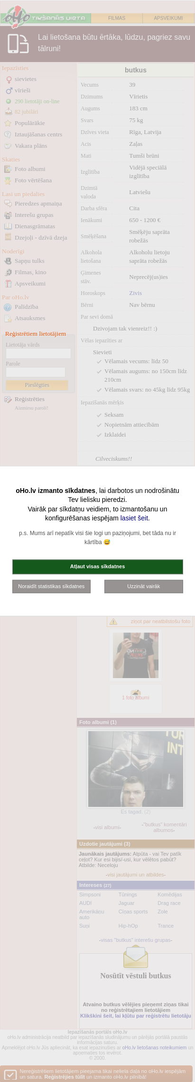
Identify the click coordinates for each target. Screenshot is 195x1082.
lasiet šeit (134, 518)
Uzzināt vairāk (143, 586)
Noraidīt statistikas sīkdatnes (51, 586)
